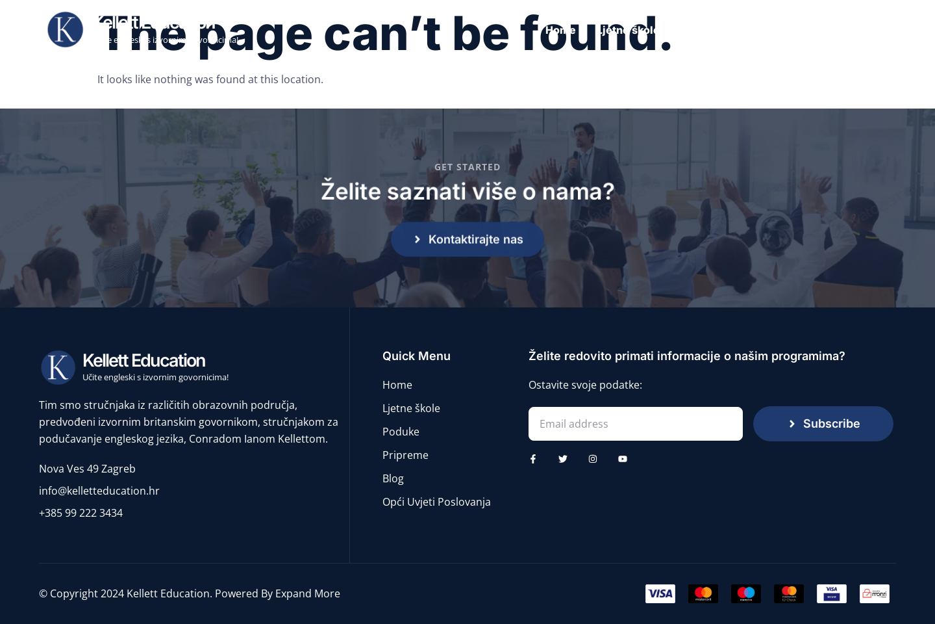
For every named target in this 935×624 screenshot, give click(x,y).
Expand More (307, 593)
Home (560, 29)
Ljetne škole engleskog (656, 29)
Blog (876, 29)
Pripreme (820, 29)
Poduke (756, 29)
